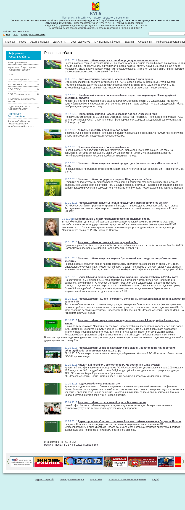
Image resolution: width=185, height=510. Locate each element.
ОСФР (11, 74)
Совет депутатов (80, 41)
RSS (8, 35)
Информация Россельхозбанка (16, 115)
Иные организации (17, 62)
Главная (10, 41)
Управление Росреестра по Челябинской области (22, 68)
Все (95, 444)
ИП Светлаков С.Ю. (18, 84)
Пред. (58, 444)
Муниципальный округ (107, 41)
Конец (87, 444)
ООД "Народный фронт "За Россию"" (22, 100)
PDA (15, 35)
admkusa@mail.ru (89, 28)
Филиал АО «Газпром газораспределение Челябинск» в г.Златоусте (21, 123)
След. (79, 444)
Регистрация (23, 31)
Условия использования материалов (127, 479)
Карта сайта (96, 479)
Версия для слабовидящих (33, 35)
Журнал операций (44, 479)
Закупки (129, 41)
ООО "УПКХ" (14, 89)
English (155, 479)
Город (22, 41)
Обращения (145, 41)
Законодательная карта (72, 479)
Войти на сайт (9, 31)
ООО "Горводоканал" (18, 79)
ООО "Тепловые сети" (19, 94)
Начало (48, 444)
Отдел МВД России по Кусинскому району (19, 107)
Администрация (39, 41)
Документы (59, 41)
